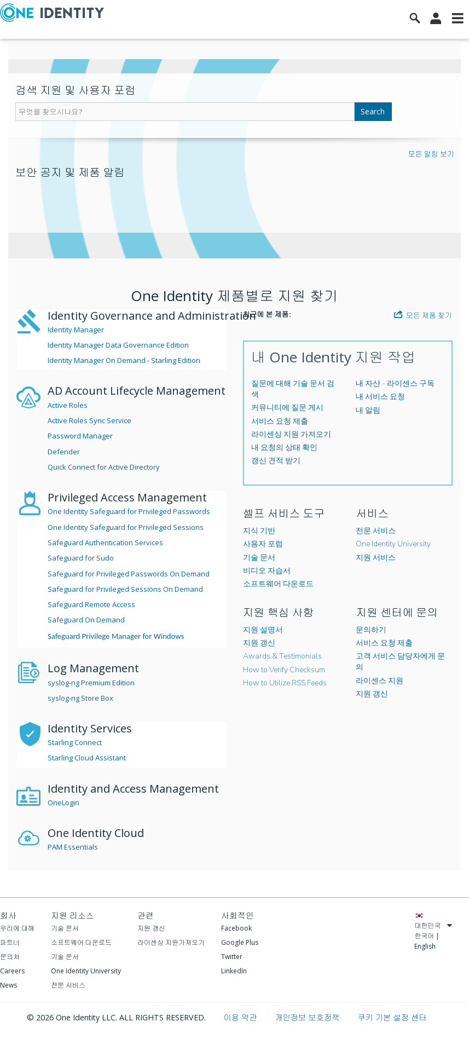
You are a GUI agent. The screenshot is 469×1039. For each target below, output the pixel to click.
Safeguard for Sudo (81, 558)
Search (373, 111)
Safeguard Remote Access (91, 604)
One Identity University (393, 544)
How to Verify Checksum (284, 670)
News (8, 985)
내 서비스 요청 (380, 396)
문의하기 (371, 630)
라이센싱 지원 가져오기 (291, 434)
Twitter (231, 956)
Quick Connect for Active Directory (104, 467)
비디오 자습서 (267, 570)
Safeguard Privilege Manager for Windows (116, 636)
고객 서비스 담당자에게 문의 (400, 661)
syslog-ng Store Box (80, 698)
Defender (64, 452)
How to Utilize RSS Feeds (285, 683)
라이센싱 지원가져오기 (171, 942)
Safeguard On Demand (86, 620)
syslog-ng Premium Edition (91, 683)
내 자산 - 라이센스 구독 (395, 383)
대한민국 (433, 925)
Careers (12, 970)
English (425, 946)
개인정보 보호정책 (308, 1017)
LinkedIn (234, 970)
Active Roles (68, 405)
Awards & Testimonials (282, 656)
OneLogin (63, 802)
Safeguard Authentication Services (105, 542)
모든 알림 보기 (431, 154)
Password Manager (80, 436)
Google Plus (239, 942)
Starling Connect (75, 742)
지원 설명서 (263, 630)
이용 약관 (241, 1017)
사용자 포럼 (263, 544)
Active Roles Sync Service (89, 420)
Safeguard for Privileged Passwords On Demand (129, 574)
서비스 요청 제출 (279, 421)
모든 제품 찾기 (423, 315)
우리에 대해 (17, 928)
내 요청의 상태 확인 (284, 447)
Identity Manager (76, 329)
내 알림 (368, 410)
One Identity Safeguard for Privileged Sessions (126, 527)
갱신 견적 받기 (275, 460)
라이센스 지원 (379, 681)
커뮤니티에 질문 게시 (287, 407)
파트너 (10, 942)
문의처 (10, 956)
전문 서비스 (376, 531)
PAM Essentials (73, 847)
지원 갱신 (259, 643)
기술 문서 (259, 557)
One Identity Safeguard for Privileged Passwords (129, 511)
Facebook (236, 928)
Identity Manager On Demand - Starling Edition (124, 360)
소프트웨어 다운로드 (278, 584)
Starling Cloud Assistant (87, 758)
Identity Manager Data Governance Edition (118, 345)
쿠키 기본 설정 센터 (391, 1017)
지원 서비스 (376, 557)
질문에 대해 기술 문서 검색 (292, 389)
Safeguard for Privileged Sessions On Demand (125, 589)
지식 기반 (259, 531)
